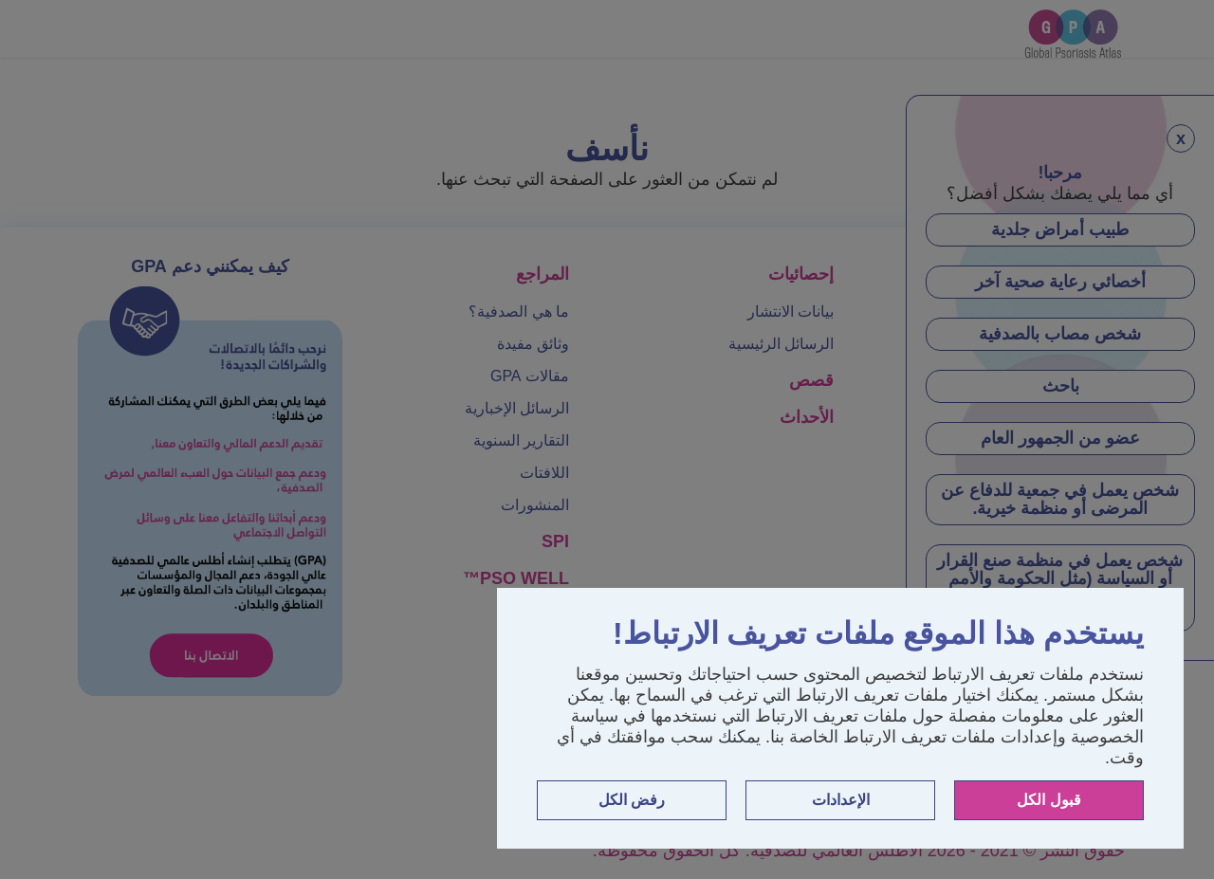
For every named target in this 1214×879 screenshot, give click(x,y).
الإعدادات (841, 800)
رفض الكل (631, 800)
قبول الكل (1048, 800)
